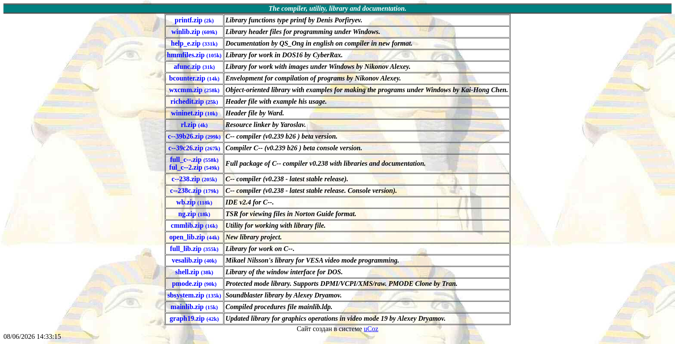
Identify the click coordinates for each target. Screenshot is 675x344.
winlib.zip (194, 31)
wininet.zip (194, 113)
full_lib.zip (194, 248)
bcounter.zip (194, 78)
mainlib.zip (194, 306)
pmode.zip (194, 283)
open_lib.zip (194, 237)
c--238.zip (194, 179)
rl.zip (194, 124)
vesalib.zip (194, 260)
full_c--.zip (194, 159)
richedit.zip (194, 101)
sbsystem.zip (194, 295)
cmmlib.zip (194, 225)
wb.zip (194, 202)
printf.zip (194, 20)
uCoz (371, 328)
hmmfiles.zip (194, 55)
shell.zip (194, 272)
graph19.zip (194, 318)
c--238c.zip (194, 190)
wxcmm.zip (194, 89)
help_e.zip (194, 43)
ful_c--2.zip (194, 167)
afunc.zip (194, 66)
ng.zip (194, 213)
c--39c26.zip (194, 148)
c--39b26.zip (194, 136)
